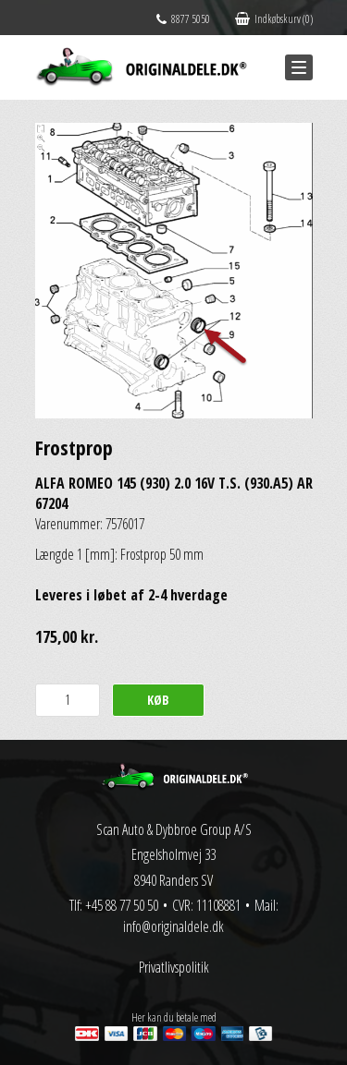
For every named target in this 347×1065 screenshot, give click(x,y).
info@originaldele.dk (173, 926)
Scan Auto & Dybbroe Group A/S (174, 829)
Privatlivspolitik (174, 967)
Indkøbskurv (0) (274, 19)
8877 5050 (183, 19)
